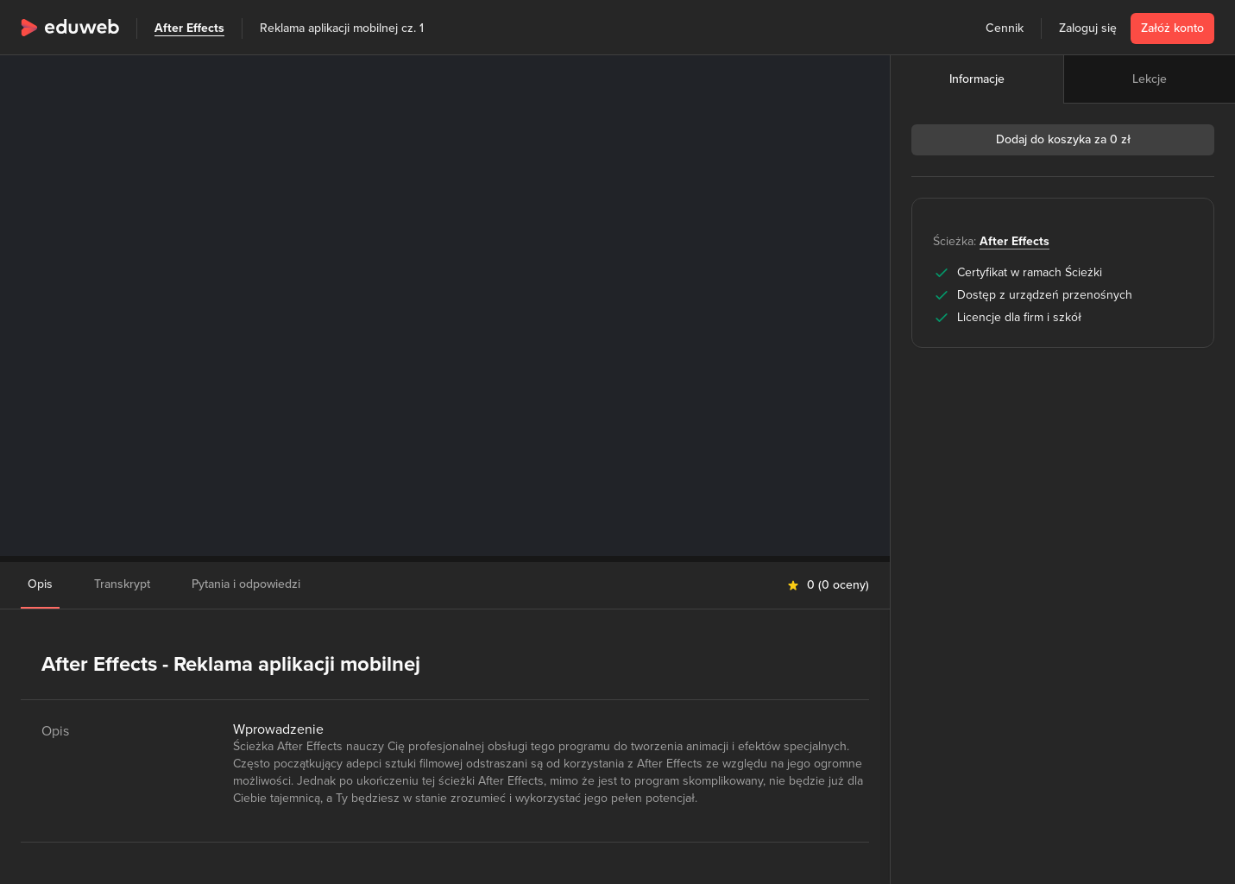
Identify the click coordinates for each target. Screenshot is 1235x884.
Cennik (1005, 28)
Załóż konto (1172, 28)
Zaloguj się (1088, 28)
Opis (40, 584)
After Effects (189, 28)
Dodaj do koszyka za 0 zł (1063, 139)
